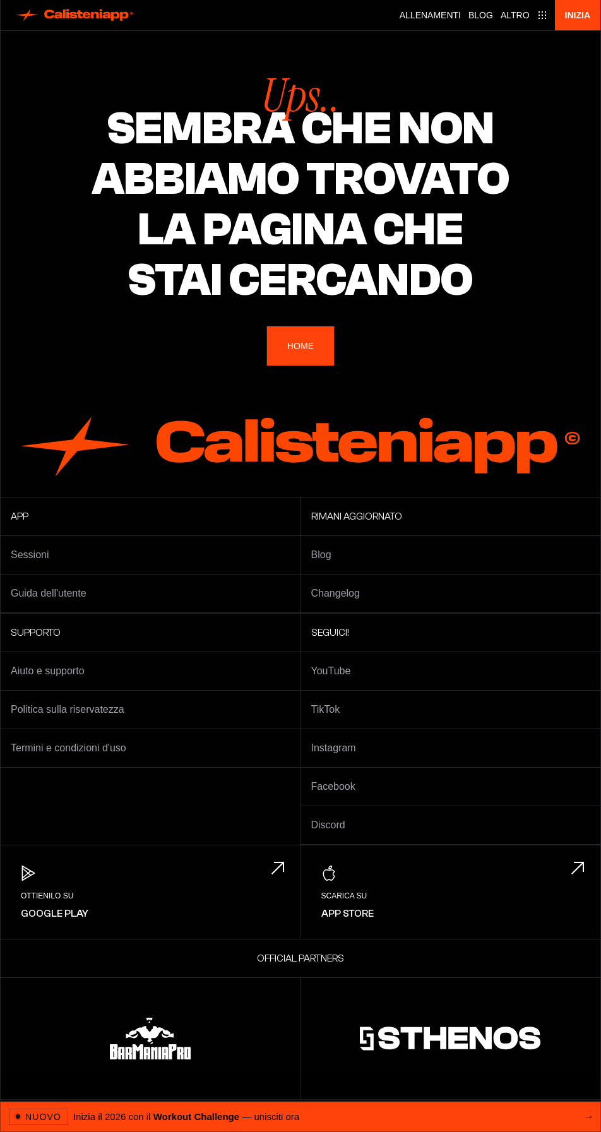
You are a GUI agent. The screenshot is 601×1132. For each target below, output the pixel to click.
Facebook (333, 786)
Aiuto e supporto (48, 670)
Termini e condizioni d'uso (68, 747)
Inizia (577, 15)
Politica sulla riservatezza (67, 709)
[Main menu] (524, 15)
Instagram (333, 747)
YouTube (331, 670)
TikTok (325, 709)
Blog (480, 15)
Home (300, 346)
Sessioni (30, 554)
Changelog (335, 593)
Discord (328, 824)
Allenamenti (430, 15)
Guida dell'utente (48, 593)
